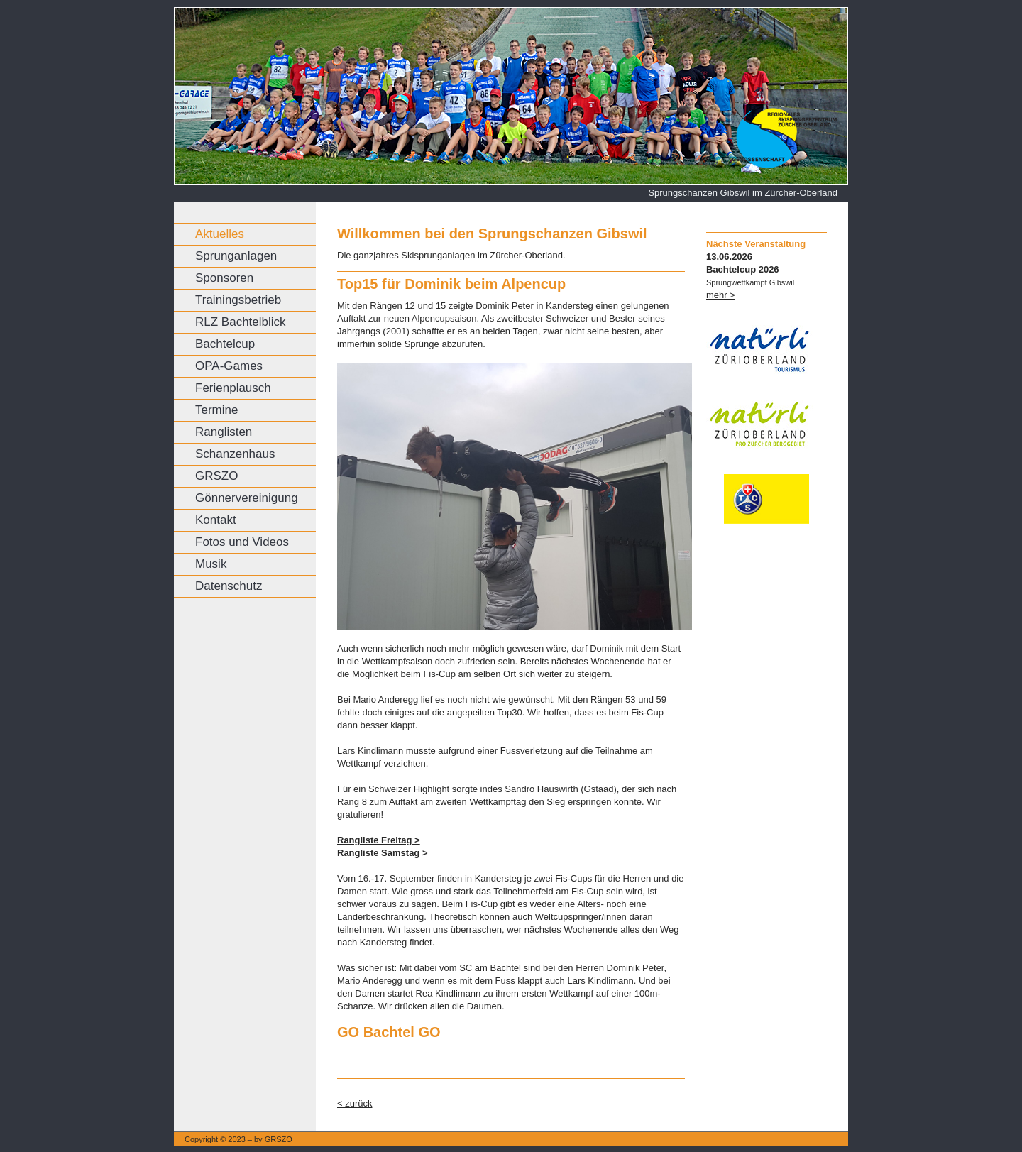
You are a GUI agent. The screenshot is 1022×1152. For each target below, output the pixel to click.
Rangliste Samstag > (382, 852)
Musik (210, 564)
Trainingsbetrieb (238, 300)
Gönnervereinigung (246, 498)
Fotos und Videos (242, 542)
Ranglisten (223, 432)
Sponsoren (224, 278)
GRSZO (216, 476)
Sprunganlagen (236, 256)
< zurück (355, 1103)
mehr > (720, 295)
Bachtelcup (225, 344)
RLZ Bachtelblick (240, 322)
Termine (216, 410)
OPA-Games (229, 366)
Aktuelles (219, 234)
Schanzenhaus (235, 454)
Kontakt (215, 520)
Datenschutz (229, 586)
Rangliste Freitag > (378, 840)
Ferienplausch (233, 388)
